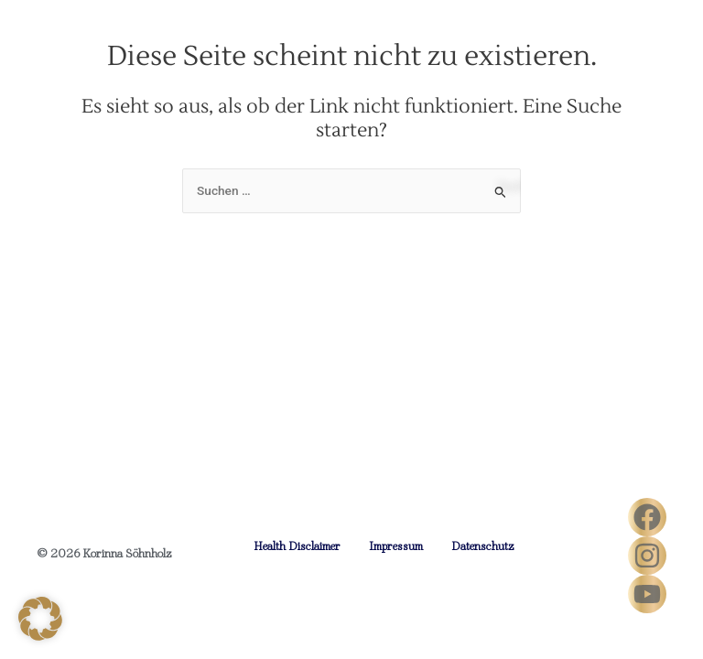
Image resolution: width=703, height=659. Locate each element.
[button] (40, 618)
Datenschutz (482, 546)
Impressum (396, 546)
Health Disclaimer (297, 546)
